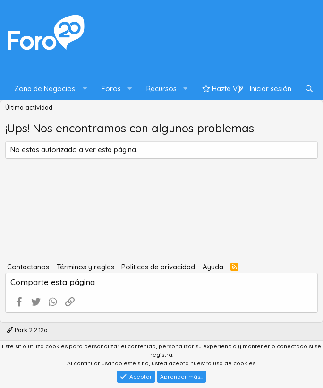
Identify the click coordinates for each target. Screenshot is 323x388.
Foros (111, 88)
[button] (48, 89)
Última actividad (28, 107)
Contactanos (28, 266)
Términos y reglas (85, 266)
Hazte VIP (222, 88)
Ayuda (213, 266)
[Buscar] (309, 89)
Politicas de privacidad (158, 266)
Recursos (161, 88)
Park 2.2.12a (27, 330)
